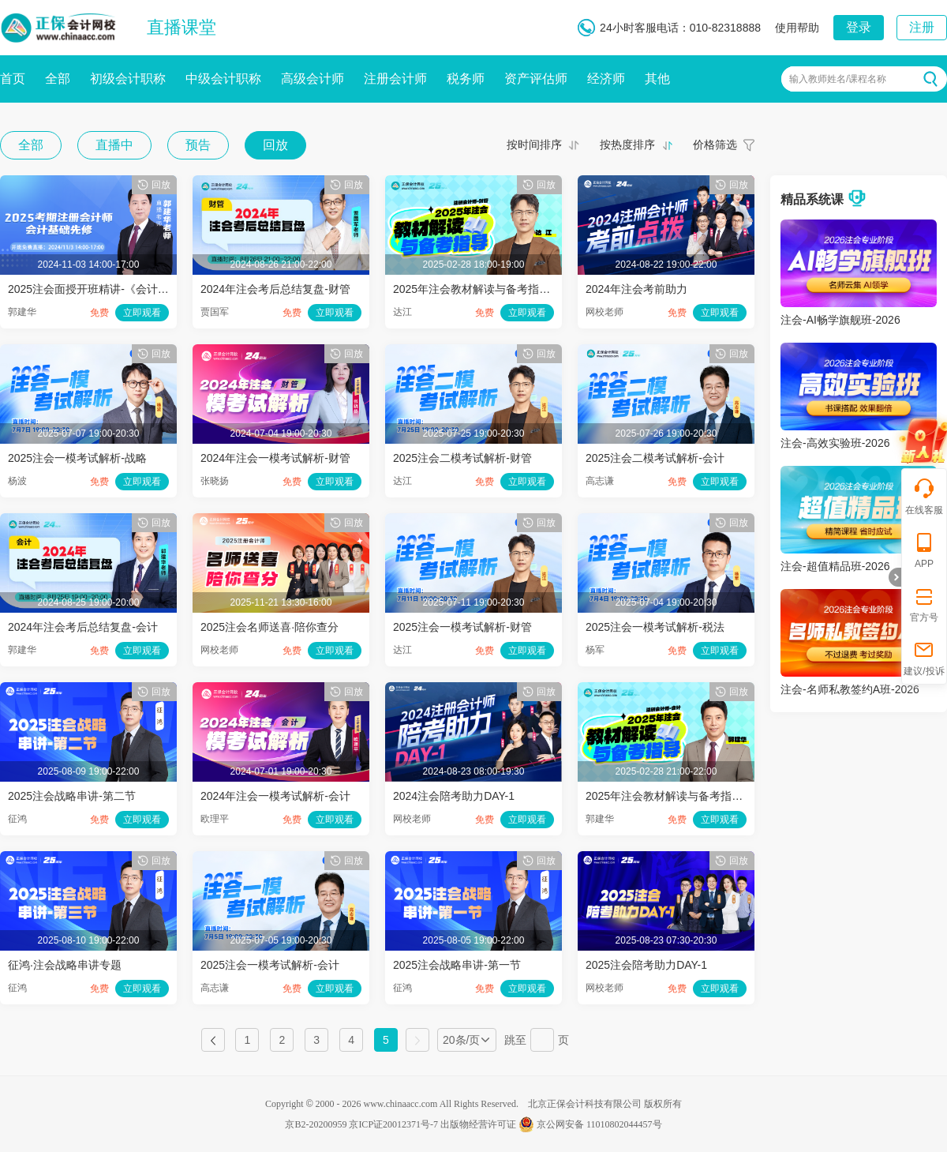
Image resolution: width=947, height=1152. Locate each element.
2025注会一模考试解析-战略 (77, 458)
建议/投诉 (924, 657)
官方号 (924, 603)
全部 (57, 78)
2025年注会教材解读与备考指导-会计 (677, 796)
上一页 (213, 1040)
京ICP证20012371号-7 (393, 1124)
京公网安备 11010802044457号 (590, 1124)
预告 (198, 145)
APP (924, 550)
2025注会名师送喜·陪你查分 (269, 627)
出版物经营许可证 (478, 1124)
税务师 (466, 78)
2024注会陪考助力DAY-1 (454, 796)
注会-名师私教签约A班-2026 (849, 689)
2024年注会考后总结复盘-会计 (83, 627)
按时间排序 (534, 144)
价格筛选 (715, 144)
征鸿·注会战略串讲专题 (65, 965)
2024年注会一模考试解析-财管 (275, 458)
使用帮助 (797, 27)
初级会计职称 (128, 78)
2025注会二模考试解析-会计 (655, 458)
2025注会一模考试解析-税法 (655, 627)
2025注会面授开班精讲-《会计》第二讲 (105, 289)
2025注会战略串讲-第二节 (72, 796)
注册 (921, 27)
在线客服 (924, 496)
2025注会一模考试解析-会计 (269, 965)
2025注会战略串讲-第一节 (457, 965)
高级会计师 (312, 78)
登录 (858, 27)
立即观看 (142, 312)
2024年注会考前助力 (636, 289)
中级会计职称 (223, 78)
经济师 (606, 78)
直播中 (114, 145)
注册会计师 (395, 78)
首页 (12, 78)
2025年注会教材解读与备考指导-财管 (484, 289)
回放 (275, 145)
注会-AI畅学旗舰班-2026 (840, 319)
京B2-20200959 (315, 1124)
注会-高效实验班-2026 (834, 443)
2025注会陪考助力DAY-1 (646, 965)
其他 (657, 78)
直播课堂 (181, 27)
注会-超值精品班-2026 (834, 566)
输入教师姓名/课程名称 (837, 78)
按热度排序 (627, 144)
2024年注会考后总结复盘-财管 (275, 289)
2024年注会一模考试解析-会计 (275, 796)
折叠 (895, 577)
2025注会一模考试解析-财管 (462, 627)
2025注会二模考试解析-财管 (462, 458)
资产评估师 (535, 78)
